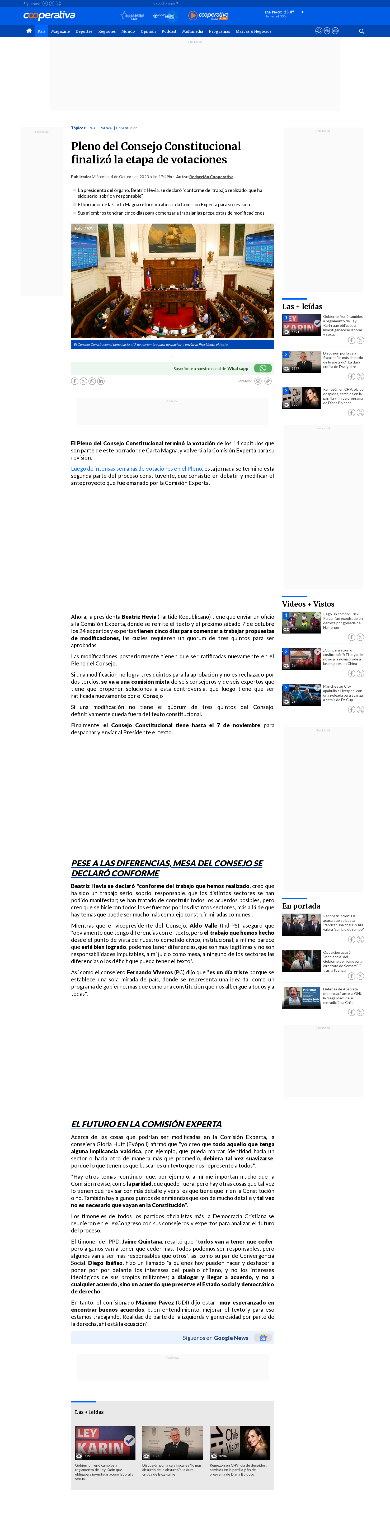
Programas (219, 31)
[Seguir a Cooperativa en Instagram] (58, 3)
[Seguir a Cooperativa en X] (51, 3)
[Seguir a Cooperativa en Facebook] (45, 3)
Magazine (60, 31)
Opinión (148, 31)
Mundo (128, 31)
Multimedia (192, 31)
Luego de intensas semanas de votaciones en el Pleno (136, 468)
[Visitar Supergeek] (335, 35)
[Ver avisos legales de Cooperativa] (318, 35)
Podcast (169, 31)
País (41, 31)
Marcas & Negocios (253, 31)
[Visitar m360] (327, 35)
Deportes (84, 31)
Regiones (107, 31)
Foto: (79, 228)
